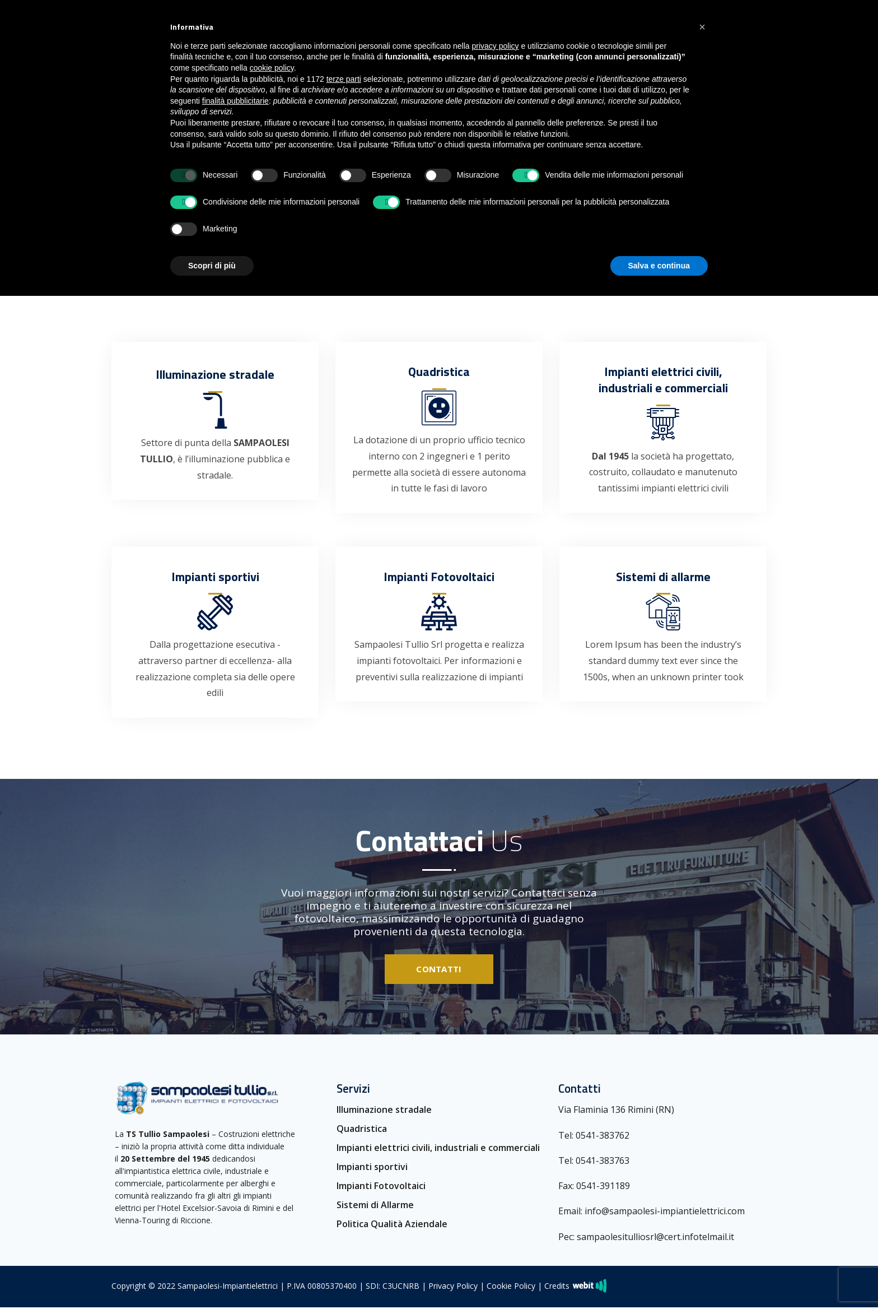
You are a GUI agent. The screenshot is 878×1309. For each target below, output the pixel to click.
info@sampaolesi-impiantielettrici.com (665, 1213)
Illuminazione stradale (384, 1112)
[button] (702, 27)
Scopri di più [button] (212, 265)
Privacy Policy (453, 1287)
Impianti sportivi (372, 1169)
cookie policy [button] (272, 67)
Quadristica (362, 1131)
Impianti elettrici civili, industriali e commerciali (438, 1150)
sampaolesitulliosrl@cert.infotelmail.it (655, 1238)
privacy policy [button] (495, 45)
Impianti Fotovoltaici (381, 1188)
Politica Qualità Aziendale (392, 1226)
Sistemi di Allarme (375, 1207)
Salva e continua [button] (659, 265)
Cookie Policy (511, 1287)
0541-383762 (602, 1137)
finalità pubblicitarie (235, 100)
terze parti (343, 79)
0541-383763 (602, 1162)
